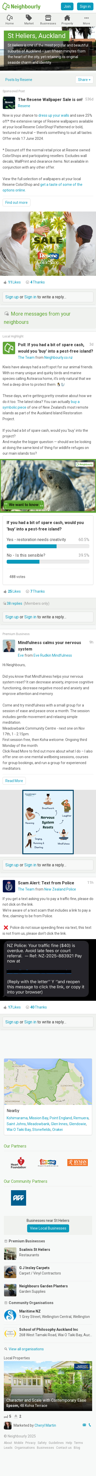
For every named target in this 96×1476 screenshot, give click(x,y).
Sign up (12, 297)
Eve (21, 655)
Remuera (81, 1118)
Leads (8, 1448)
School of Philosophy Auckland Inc (48, 1329)
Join (67, 6)
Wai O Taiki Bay (19, 1129)
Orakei (57, 1129)
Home (9, 23)
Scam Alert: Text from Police (46, 883)
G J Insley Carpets (34, 1268)
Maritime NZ (30, 1311)
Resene (24, 106)
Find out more (16, 202)
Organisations (25, 1448)
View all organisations (24, 1349)
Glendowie (77, 1124)
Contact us (64, 1448)
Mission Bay (38, 1118)
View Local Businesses (48, 1228)
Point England (61, 1118)
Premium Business (16, 634)
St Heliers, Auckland (37, 36)
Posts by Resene (18, 80)
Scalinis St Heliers (34, 1250)
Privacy (30, 1443)
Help (69, 1443)
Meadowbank (38, 1124)
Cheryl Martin (45, 1425)
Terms (78, 1443)
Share (84, 80)
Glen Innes (59, 1124)
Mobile (18, 1443)
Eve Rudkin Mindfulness (53, 655)
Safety (42, 1443)
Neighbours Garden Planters (43, 1286)
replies (15, 603)
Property (67, 23)
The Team (26, 357)
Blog (77, 1448)
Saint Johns (16, 1124)
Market (29, 23)
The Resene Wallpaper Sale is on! (50, 99)
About (8, 1443)
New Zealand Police (60, 889)
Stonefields (41, 1129)
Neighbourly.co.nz (58, 357)
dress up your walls (53, 115)
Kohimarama (17, 1118)
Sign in (85, 6)
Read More (14, 781)
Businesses (48, 23)
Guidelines (56, 1443)
